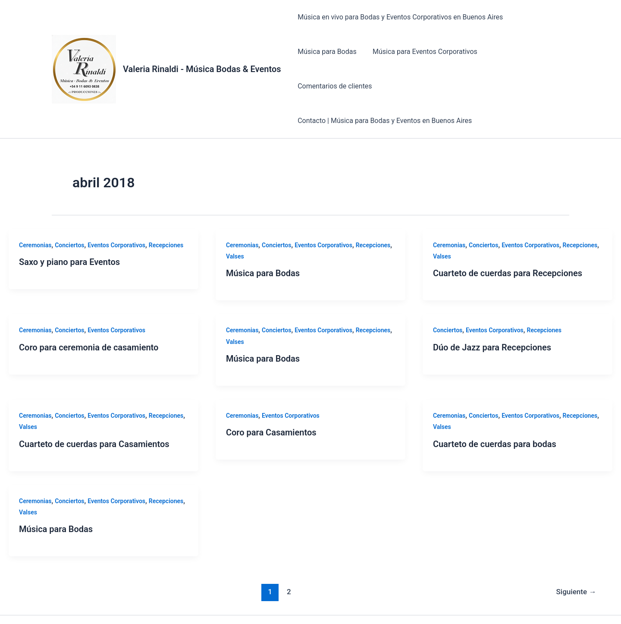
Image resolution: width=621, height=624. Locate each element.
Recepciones (166, 210)
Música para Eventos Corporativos (421, 51)
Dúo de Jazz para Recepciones (492, 313)
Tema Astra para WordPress (448, 602)
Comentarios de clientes (525, 51)
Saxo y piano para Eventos (69, 227)
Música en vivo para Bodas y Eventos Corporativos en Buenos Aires (399, 17)
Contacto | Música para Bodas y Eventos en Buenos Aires (384, 86)
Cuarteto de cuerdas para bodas (494, 409)
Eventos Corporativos (116, 210)
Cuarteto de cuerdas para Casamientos (94, 409)
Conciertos (69, 210)
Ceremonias (35, 210)
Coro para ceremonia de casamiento (88, 313)
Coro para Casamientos (271, 398)
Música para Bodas (326, 51)
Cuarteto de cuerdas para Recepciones (507, 238)
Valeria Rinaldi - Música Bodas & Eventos (202, 52)
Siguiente (576, 557)
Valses (235, 221)
